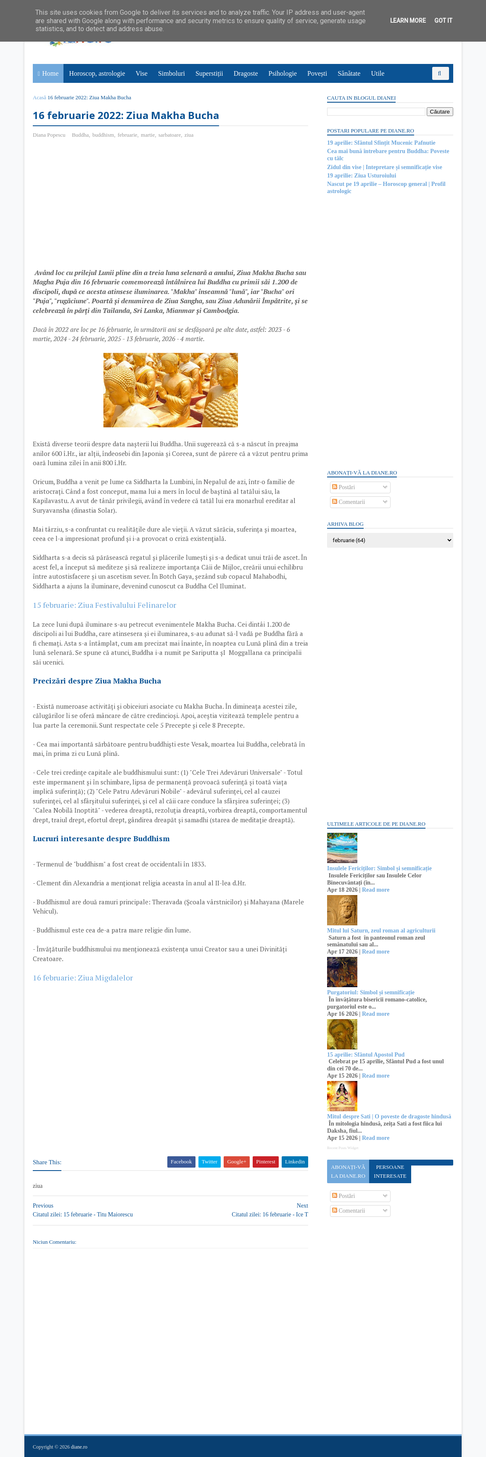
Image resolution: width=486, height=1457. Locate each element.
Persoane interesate (390, 1171)
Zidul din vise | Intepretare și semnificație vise (384, 167)
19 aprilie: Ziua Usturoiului (361, 175)
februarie (127, 135)
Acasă (39, 97)
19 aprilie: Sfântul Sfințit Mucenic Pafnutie (381, 143)
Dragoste (246, 73)
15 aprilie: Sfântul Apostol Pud (365, 1055)
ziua (189, 135)
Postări (343, 487)
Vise (142, 73)
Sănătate (349, 73)
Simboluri (171, 73)
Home (50, 73)
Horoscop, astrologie (97, 73)
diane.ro (79, 1447)
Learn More (408, 20)
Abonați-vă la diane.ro (348, 1171)
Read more (375, 890)
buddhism (103, 135)
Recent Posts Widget (342, 1148)
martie (148, 135)
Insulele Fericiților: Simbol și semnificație (379, 868)
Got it (443, 20)
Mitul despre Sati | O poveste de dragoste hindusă (389, 1116)
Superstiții (209, 73)
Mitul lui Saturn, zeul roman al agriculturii (381, 930)
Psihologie (282, 73)
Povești (317, 73)
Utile (377, 73)
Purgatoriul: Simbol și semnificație (371, 992)
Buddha (80, 135)
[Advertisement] (103, 206)
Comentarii (348, 502)
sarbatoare (169, 135)
